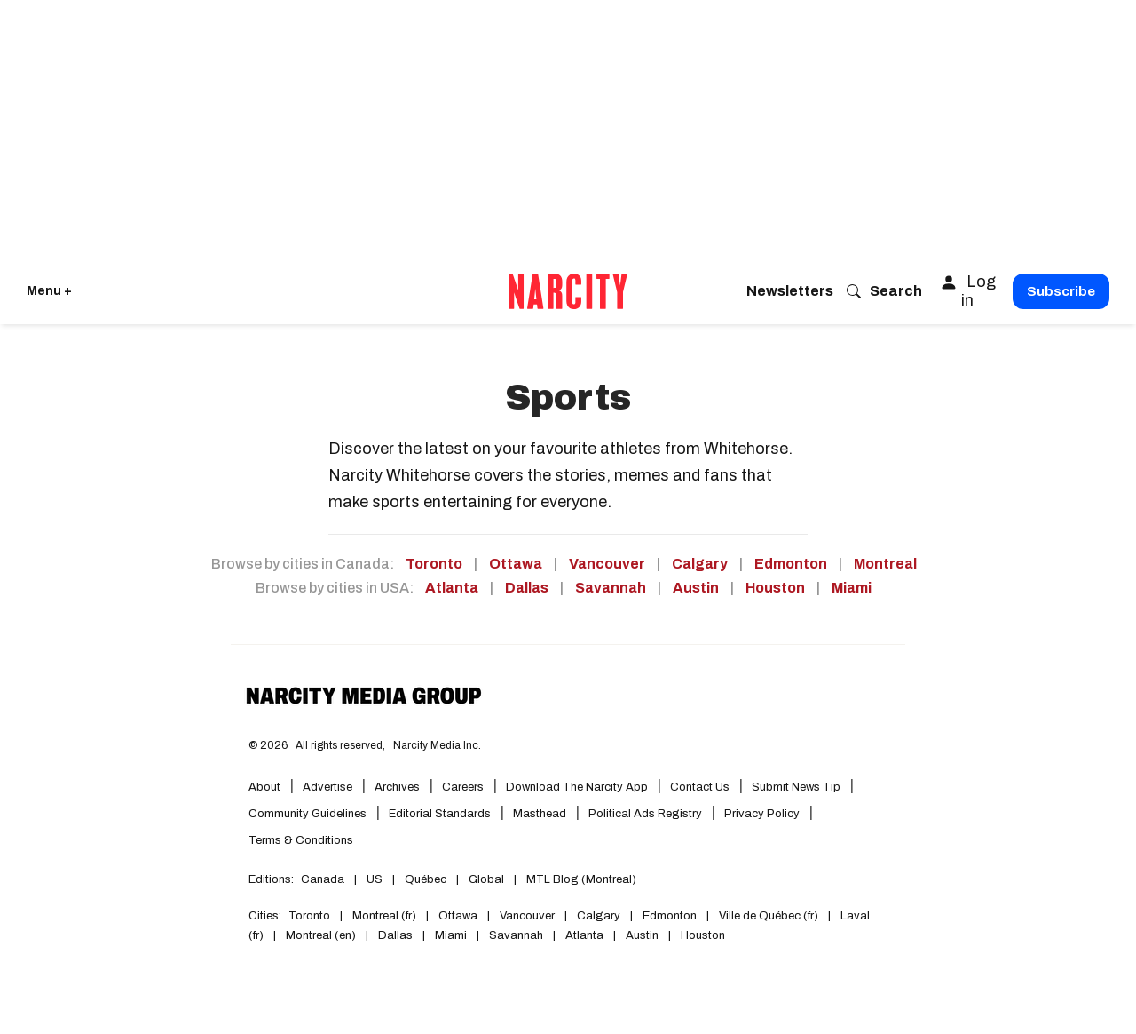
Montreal (885, 563)
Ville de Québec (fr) (768, 916)
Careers (463, 787)
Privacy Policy (762, 813)
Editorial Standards (440, 813)
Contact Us (700, 787)
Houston (775, 587)
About (264, 787)
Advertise (327, 787)
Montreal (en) (321, 935)
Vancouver (607, 563)
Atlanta (451, 587)
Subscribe (1061, 291)
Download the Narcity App (577, 787)
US (375, 879)
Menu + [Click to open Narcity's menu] (49, 291)
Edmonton (790, 563)
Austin (696, 587)
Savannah (610, 587)
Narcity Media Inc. (437, 745)
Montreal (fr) (384, 916)
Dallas (526, 587)
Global (486, 879)
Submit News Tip (796, 787)
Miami (852, 587)
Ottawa (515, 563)
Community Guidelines (307, 813)
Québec (425, 879)
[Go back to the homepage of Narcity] (568, 291)
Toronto (434, 563)
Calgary (700, 563)
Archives (397, 787)
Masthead (539, 813)
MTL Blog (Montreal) (581, 879)
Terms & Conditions (300, 840)
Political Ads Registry (645, 813)
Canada (322, 879)
